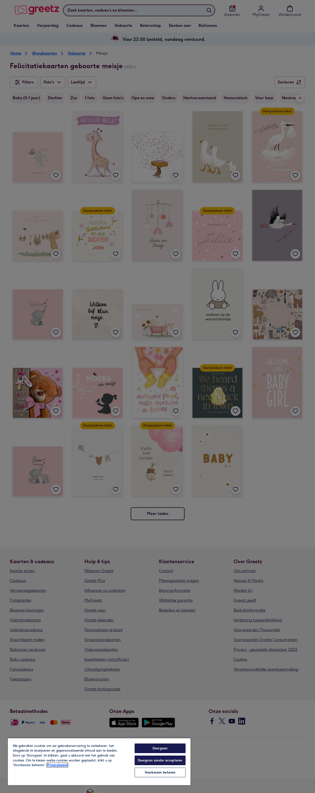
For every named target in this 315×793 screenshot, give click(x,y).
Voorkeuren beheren (160, 772)
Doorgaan (160, 748)
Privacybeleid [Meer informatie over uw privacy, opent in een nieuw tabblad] (57, 765)
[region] (99, 761)
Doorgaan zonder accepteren (160, 760)
